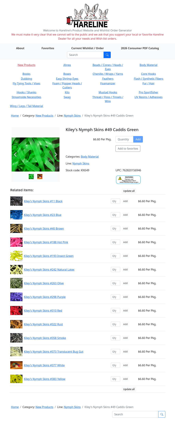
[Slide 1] (39, 176)
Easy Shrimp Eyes (67, 79)
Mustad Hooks (108, 92)
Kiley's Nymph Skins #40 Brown (44, 228)
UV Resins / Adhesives (148, 97)
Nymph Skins (72, 115)
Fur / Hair (149, 83)
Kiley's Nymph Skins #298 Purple (45, 297)
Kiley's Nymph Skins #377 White (44, 365)
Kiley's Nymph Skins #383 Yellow (44, 379)
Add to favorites (128, 148)
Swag (67, 97)
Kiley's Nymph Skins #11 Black (43, 201)
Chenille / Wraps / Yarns (108, 74)
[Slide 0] (31, 176)
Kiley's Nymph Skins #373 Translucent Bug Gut (53, 351)
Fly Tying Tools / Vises (26, 83)
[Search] (85, 55)
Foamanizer (107, 83)
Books (26, 74)
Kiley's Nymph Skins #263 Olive (44, 283)
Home (15, 115)
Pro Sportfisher (148, 92)
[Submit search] (107, 55)
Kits (67, 92)
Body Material (148, 65)
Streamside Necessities (26, 97)
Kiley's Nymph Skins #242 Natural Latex (49, 269)
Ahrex (67, 65)
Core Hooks (148, 74)
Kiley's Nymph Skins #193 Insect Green (48, 256)
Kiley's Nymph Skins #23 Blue (42, 215)
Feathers (107, 79)
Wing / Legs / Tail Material (26, 106)
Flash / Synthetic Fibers (148, 79)
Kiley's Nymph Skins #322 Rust (43, 324)
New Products (26, 65)
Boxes (67, 74)
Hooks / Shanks (26, 92)
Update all (129, 190)
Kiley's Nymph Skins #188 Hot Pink (46, 242)
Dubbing (26, 79)
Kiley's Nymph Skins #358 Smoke (45, 338)
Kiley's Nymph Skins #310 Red (43, 310)
